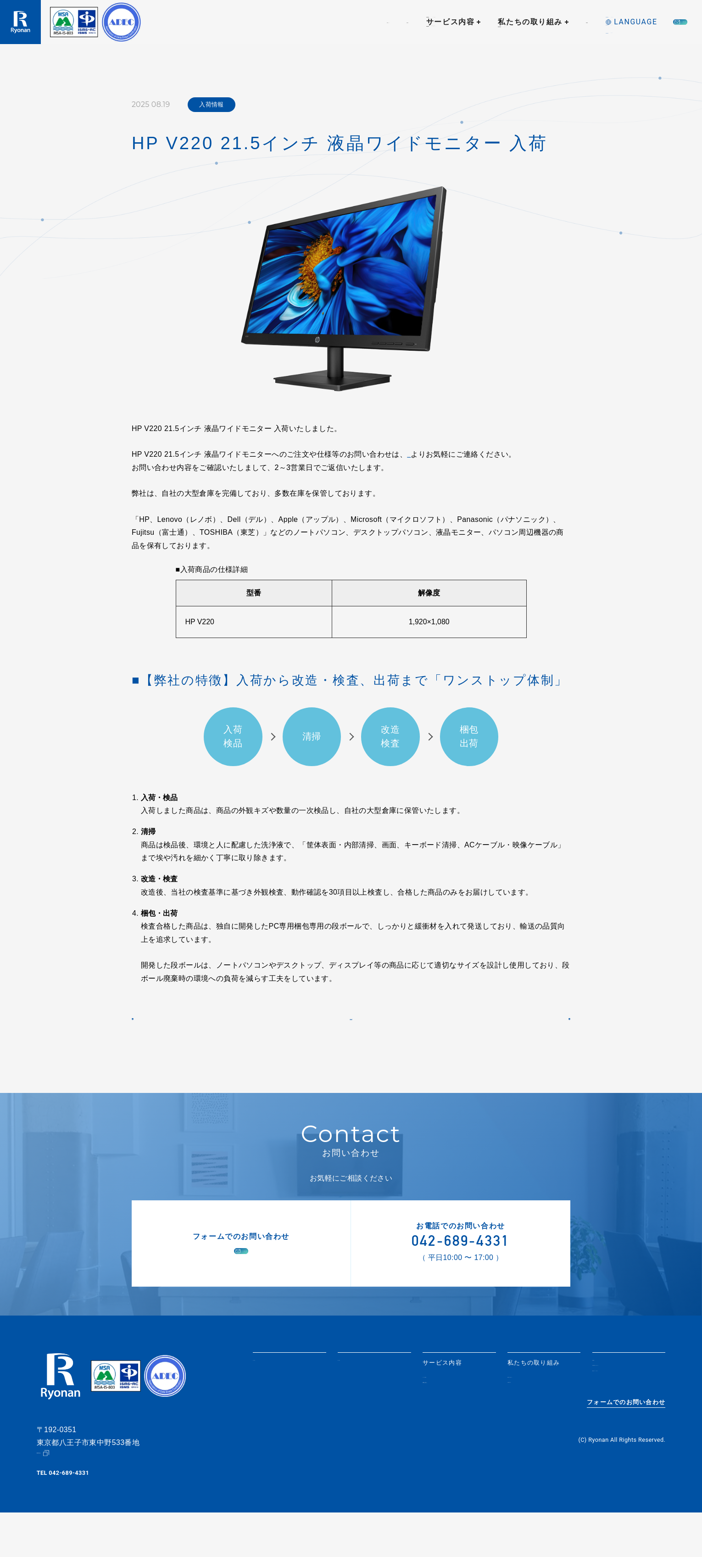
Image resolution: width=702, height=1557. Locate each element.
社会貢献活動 (527, 1425)
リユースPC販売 (447, 1414)
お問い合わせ (644, 22)
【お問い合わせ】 (436, 454)
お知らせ (224, 22)
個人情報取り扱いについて (628, 1411)
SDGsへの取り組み (536, 1414)
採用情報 (484, 22)
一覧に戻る (351, 1042)
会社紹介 (274, 22)
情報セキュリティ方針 (625, 1425)
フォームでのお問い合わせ (626, 1453)
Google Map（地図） (66, 1498)
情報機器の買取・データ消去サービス (452, 1428)
